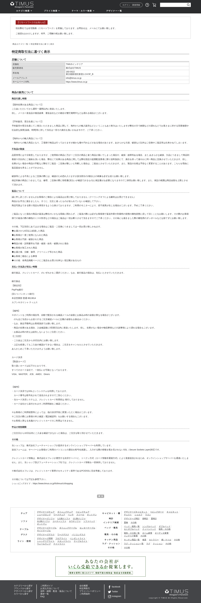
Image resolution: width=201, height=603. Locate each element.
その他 (133, 522)
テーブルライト (80, 541)
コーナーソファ (59, 521)
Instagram (114, 596)
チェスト (128, 514)
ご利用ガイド (46, 585)
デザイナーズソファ (46, 518)
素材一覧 (44, 594)
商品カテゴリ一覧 (20, 44)
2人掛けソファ (79, 518)
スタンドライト (64, 541)
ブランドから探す (22, 588)
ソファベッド (89, 521)
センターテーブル (87, 528)
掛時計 (145, 518)
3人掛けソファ (43, 521)
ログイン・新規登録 (131, 5)
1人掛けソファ (63, 518)
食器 (144, 540)
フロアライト (61, 538)
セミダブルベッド (132, 529)
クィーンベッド (149, 529)
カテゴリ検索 (23, 11)
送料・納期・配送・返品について (56, 591)
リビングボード (157, 512)
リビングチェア (82, 512)
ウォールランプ (44, 544)
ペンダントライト (77, 538)
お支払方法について (49, 588)
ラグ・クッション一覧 (134, 543)
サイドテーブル (44, 530)
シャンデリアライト (46, 541)
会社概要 (83, 585)
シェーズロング (44, 514)
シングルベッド (149, 526)
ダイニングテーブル (68, 528)
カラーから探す (21, 594)
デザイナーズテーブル (47, 528)
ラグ (148, 543)
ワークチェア (59, 514)
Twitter (113, 591)
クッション (158, 543)
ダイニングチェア (65, 512)
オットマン (92, 514)
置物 (126, 522)
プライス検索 (50, 11)
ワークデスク (63, 534)
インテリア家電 (131, 536)
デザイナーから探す (23, 591)
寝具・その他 (164, 529)
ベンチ (71, 514)
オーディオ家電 (162, 533)
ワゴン (148, 514)
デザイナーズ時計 (132, 518)
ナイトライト (59, 544)
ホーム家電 (147, 533)
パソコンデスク (78, 534)
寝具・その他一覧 (132, 533)
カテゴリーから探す (23, 585)
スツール (80, 514)
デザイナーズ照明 (45, 538)
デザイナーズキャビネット (135, 512)
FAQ (42, 596)
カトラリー (154, 540)
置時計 (154, 518)
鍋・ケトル (166, 540)
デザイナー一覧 (114, 11)
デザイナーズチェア (46, 512)
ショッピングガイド (147, 5)
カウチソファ (75, 521)
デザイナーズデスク (46, 534)
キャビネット (172, 512)
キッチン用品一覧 (132, 540)
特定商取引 (84, 588)
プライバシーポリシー (89, 591)
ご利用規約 (84, 594)
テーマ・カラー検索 (82, 11)
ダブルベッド (164, 526)
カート (154, 5)
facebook (114, 586)
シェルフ (138, 514)
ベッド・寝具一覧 (132, 526)
